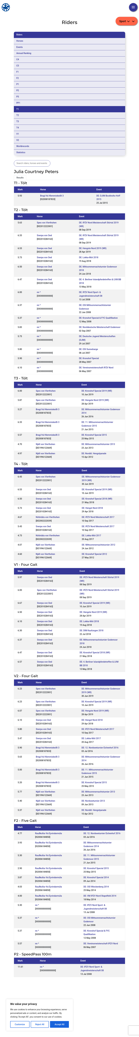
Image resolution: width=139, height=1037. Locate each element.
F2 (17, 78)
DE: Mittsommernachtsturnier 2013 (98, 444)
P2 (17, 90)
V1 (17, 134)
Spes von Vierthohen (46, 222)
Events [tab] (19, 47)
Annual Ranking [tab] (23, 53)
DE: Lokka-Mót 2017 (91, 535)
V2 (17, 140)
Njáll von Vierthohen (45, 444)
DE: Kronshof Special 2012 (94, 554)
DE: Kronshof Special (89, 358)
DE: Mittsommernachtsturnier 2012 (98, 545)
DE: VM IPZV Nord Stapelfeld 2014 (99, 896)
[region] (39, 1015)
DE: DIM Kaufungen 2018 (91, 630)
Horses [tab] (19, 41)
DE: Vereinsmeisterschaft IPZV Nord (96, 367)
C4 (17, 59)
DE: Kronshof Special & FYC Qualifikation (98, 318)
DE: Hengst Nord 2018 (92, 508)
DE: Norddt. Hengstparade (94, 453)
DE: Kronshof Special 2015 (94, 435)
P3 (17, 96)
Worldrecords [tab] (22, 146)
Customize (20, 1024)
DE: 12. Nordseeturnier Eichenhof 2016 (100, 747)
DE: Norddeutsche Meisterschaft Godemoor (99, 327)
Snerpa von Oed (44, 235)
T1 (17, 109)
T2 (17, 115)
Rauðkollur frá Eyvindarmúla (48, 833)
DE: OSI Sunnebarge (88, 349)
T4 (17, 127)
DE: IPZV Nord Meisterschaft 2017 (98, 517)
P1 (17, 84)
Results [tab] (20, 177)
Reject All (39, 1024)
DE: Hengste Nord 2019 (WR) (92, 248)
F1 (17, 72)
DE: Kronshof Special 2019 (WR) (97, 391)
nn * (39, 292)
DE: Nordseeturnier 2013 (93, 801)
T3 (17, 121)
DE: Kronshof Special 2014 (96, 877)
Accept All (59, 1024)
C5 (17, 65)
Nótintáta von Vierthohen (48, 517)
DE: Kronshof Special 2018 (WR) (97, 499)
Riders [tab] (19, 34)
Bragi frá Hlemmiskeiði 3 (52, 196)
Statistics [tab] (20, 152)
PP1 (18, 103)
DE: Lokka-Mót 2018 (88, 257)
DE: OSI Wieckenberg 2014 (96, 886)
